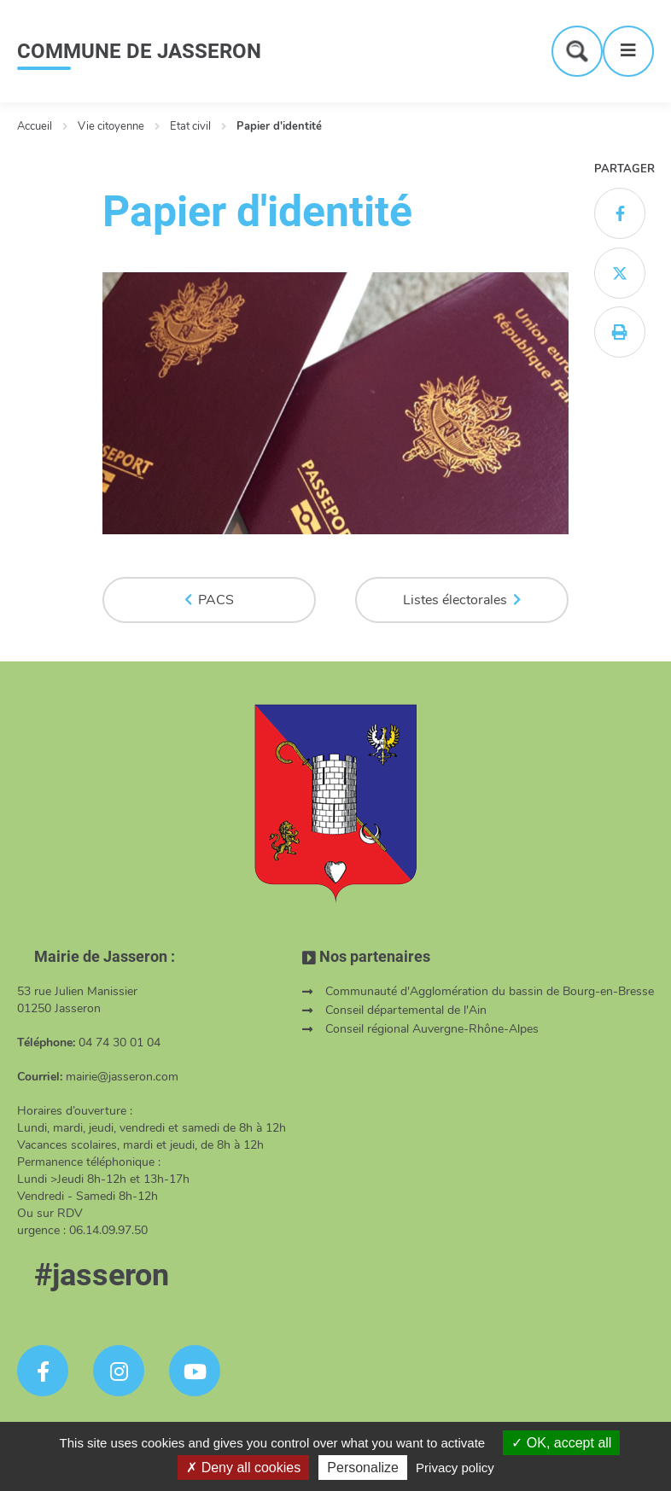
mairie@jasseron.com (122, 1077)
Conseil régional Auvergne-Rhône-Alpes (432, 1029)
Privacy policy (455, 1467)
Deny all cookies (243, 1467)
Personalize (363, 1467)
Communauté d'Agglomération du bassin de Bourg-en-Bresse (489, 991)
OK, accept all (561, 1443)
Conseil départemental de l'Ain (406, 1010)
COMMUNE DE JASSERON (139, 51)
